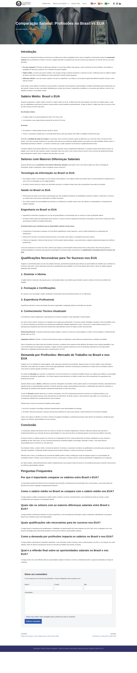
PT (108, 4)
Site (85, 603)
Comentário (29, 611)
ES (102, 4)
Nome (27, 603)
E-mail (57, 603)
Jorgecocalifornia (23, 29)
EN (95, 4)
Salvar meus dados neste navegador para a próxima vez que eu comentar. (50, 637)
